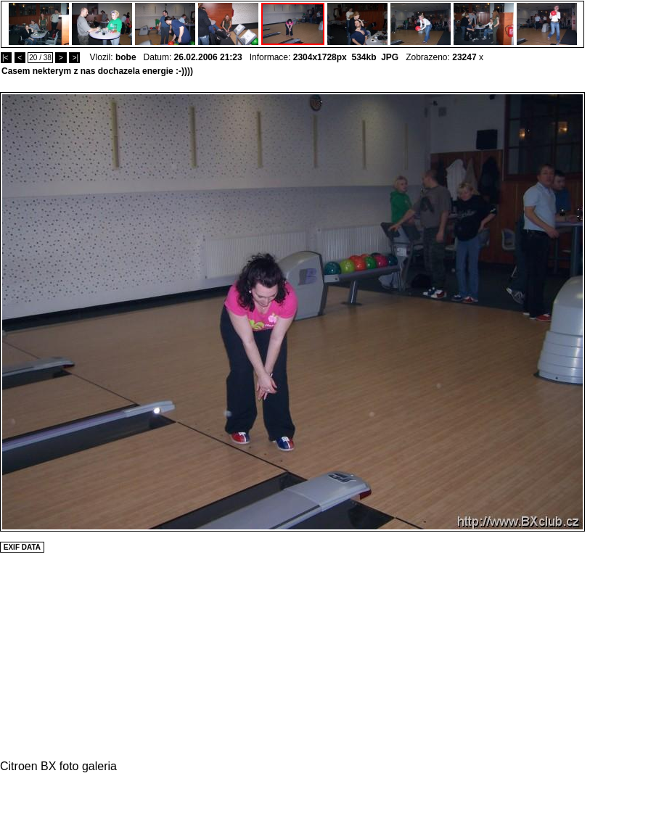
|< (6, 58)
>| (74, 58)
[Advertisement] (628, 309)
